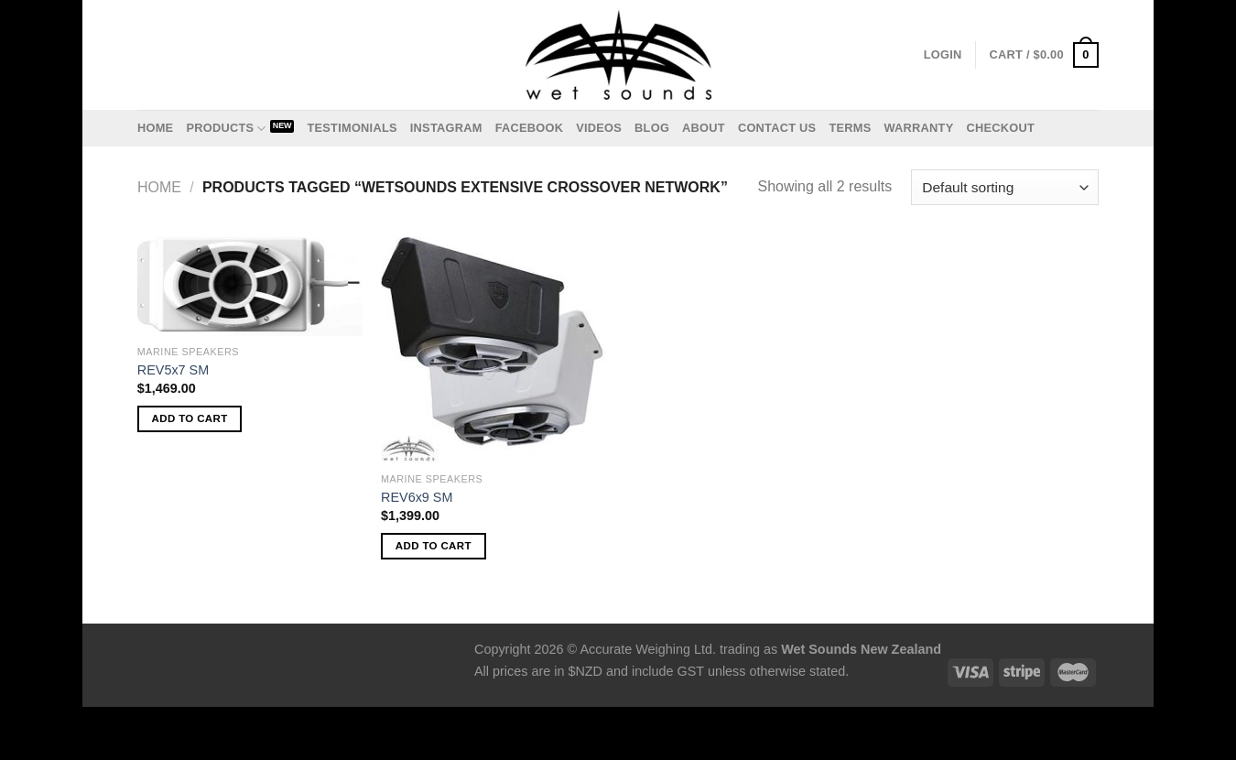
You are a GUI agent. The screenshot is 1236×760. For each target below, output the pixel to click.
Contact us (777, 128)
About (703, 128)
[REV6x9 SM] (494, 350)
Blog (651, 128)
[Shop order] (1005, 187)
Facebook (529, 128)
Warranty (918, 128)
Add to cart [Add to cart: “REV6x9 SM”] (434, 545)
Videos (599, 128)
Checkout (1000, 128)
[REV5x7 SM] (250, 286)
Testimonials (351, 128)
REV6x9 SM (416, 497)
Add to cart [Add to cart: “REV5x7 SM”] (190, 418)
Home (155, 128)
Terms (850, 128)
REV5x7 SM (173, 370)
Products (226, 128)
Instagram (446, 128)
